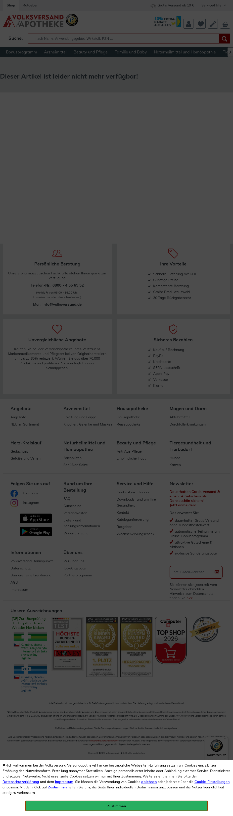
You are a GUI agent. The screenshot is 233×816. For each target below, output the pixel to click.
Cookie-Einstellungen (212, 782)
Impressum (64, 782)
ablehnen (149, 782)
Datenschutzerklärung (20, 782)
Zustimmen (57, 787)
